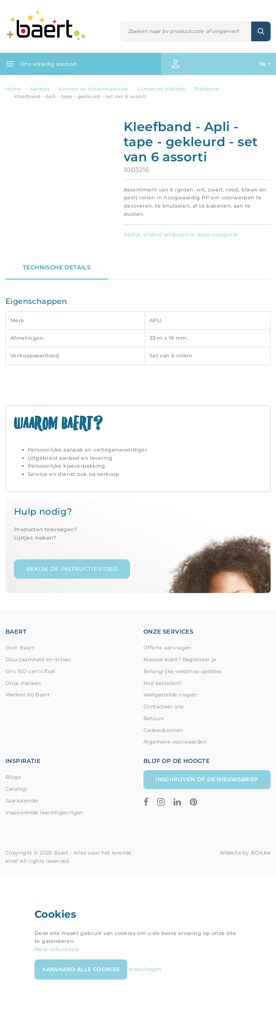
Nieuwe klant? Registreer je (179, 659)
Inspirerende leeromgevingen (44, 812)
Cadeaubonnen (163, 730)
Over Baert (19, 647)
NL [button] (263, 64)
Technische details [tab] (57, 267)
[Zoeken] (186, 31)
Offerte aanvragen (167, 647)
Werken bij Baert (27, 694)
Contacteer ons (163, 706)
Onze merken (23, 683)
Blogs (13, 777)
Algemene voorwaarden (175, 741)
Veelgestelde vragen (170, 694)
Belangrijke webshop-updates (182, 671)
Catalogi (16, 789)
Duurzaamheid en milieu (38, 659)
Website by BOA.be (245, 852)
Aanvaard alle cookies (80, 969)
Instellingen (145, 969)
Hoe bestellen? (162, 683)
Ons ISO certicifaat (30, 671)
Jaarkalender (22, 800)
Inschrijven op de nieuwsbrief (207, 779)
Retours (153, 718)
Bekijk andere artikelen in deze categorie (181, 234)
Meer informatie (56, 949)
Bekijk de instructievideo (72, 568)
